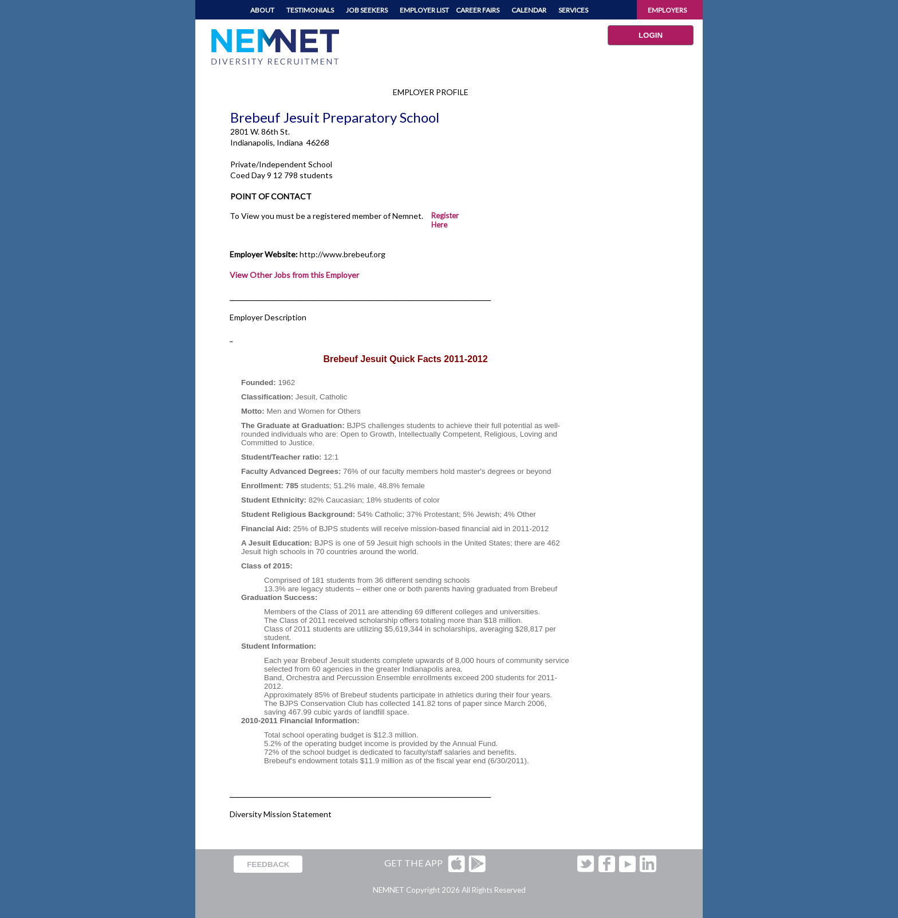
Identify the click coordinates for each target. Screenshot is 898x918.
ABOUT (262, 10)
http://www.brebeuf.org (342, 254)
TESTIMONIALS (310, 10)
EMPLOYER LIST (424, 10)
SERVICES (573, 10)
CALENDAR (528, 10)
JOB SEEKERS (367, 10)
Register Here (445, 220)
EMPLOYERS (667, 10)
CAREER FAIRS (477, 10)
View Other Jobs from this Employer (294, 275)
